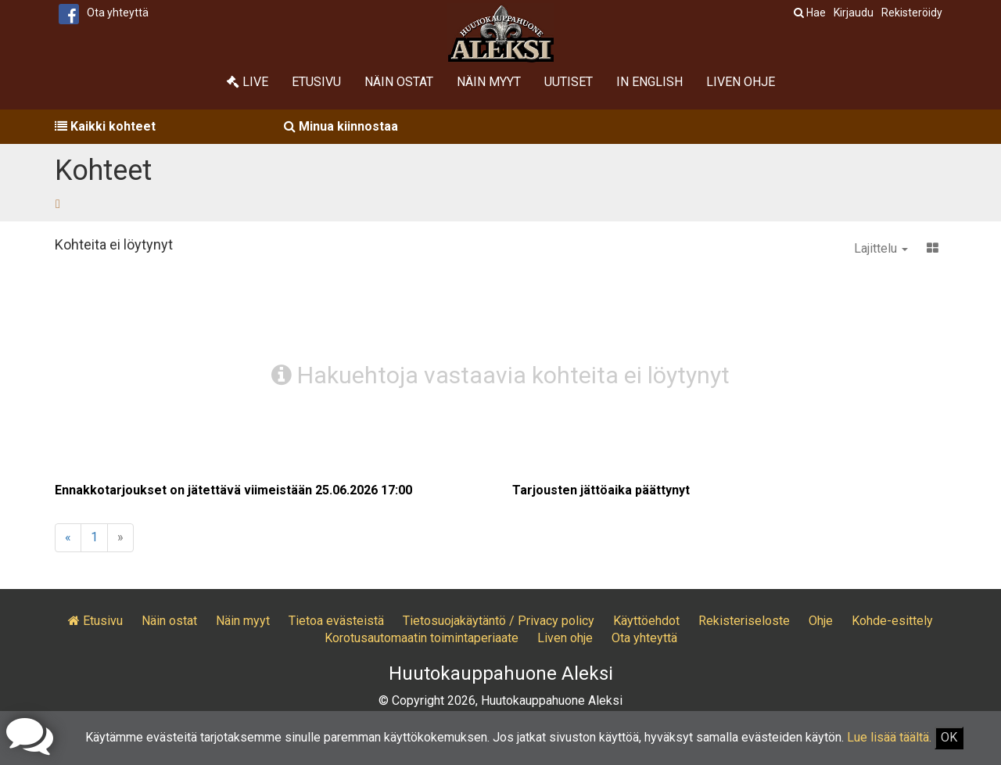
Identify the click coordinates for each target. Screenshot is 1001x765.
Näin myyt (489, 81)
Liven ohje (740, 81)
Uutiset (568, 81)
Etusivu (316, 81)
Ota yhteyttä (118, 12)
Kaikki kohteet (105, 126)
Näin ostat (398, 81)
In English (649, 81)
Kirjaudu (854, 12)
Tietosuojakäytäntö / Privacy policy (498, 620)
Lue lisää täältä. (889, 737)
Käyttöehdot (646, 620)
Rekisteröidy (911, 12)
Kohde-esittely (892, 620)
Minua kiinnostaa (341, 126)
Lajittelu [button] (881, 248)
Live (247, 81)
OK (949, 737)
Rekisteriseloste (744, 620)
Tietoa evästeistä (336, 620)
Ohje (821, 620)
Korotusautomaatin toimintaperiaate (421, 637)
